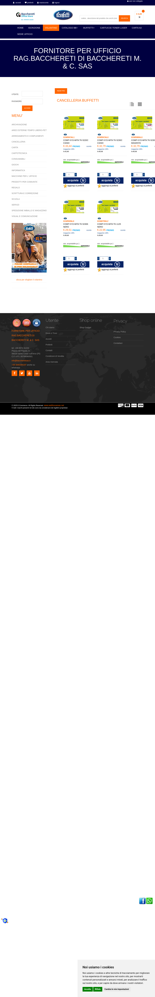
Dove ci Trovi (51, 333)
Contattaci (118, 343)
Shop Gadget (85, 327)
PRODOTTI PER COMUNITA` (25, 182)
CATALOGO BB (70, 28)
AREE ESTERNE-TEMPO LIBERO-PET (29, 130)
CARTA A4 (137, 28)
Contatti (49, 350)
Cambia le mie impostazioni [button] (116, 989)
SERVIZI (15, 205)
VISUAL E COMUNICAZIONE (25, 216)
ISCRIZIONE (34, 28)
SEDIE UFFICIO (25, 34)
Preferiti (49, 345)
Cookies (117, 337)
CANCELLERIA (18, 142)
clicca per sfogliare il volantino (29, 252)
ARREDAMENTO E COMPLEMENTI (28, 136)
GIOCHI (15, 165)
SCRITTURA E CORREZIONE (25, 193)
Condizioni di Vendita (55, 356)
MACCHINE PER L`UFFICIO (24, 176)
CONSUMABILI (18, 159)
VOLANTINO (51, 28)
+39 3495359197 (19, 365)
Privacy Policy (120, 332)
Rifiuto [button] (98, 989)
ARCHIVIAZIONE (19, 124)
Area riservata (52, 362)
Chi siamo (50, 327)
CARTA (15, 147)
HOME (20, 28)
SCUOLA (16, 199)
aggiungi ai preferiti (73, 186)
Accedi (49, 339)
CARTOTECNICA (19, 153)
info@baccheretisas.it (21, 360)
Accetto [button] (87, 989)
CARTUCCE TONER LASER (113, 28)
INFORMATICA (18, 170)
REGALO (16, 187)
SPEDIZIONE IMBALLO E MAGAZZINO (29, 210)
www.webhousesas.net (54, 405)
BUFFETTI (89, 28)
